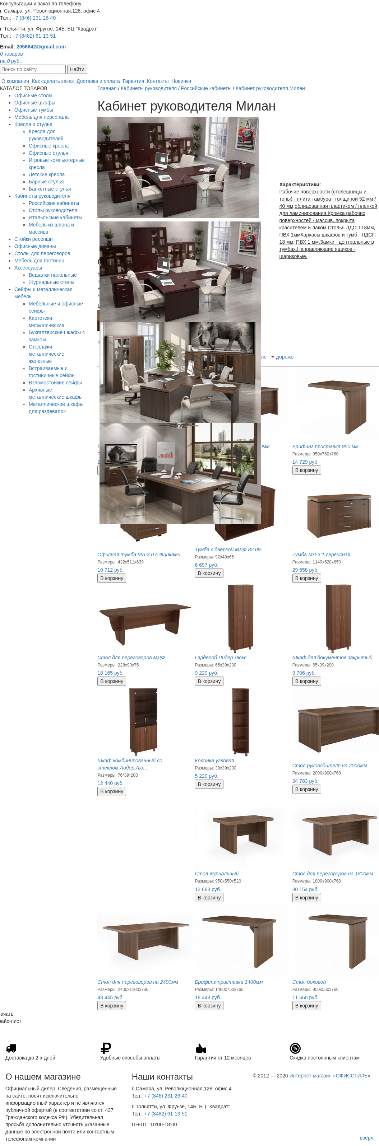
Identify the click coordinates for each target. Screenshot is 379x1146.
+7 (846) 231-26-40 (34, 18)
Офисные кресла (49, 146)
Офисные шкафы (34, 103)
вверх (366, 1138)
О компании (15, 81)
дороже (285, 357)
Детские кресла (47, 174)
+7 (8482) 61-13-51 (34, 36)
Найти (77, 69)
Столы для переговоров (42, 253)
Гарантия (133, 81)
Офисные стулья (48, 153)
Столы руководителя (53, 210)
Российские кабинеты (54, 203)
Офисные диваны (35, 246)
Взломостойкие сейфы (55, 382)
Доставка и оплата (98, 81)
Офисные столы (33, 95)
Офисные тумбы (33, 110)
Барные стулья (46, 181)
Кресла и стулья (33, 124)
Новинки (181, 81)
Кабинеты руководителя (42, 196)
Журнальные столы (51, 282)
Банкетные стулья (50, 189)
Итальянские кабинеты (55, 217)
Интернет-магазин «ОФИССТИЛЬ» (329, 1076)
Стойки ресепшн (33, 239)
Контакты (157, 81)
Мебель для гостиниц (39, 260)
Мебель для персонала (41, 117)
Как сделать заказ (53, 81)
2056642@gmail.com (41, 47)
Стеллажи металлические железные (46, 354)
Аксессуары (28, 268)
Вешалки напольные (53, 275)
